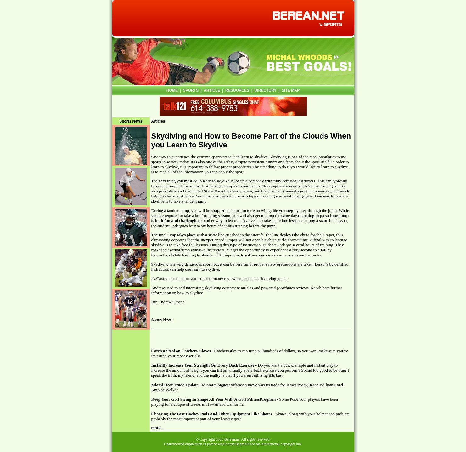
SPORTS (191, 90)
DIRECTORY (266, 90)
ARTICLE (212, 90)
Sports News (162, 320)
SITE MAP (291, 90)
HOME (172, 90)
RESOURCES (237, 90)
